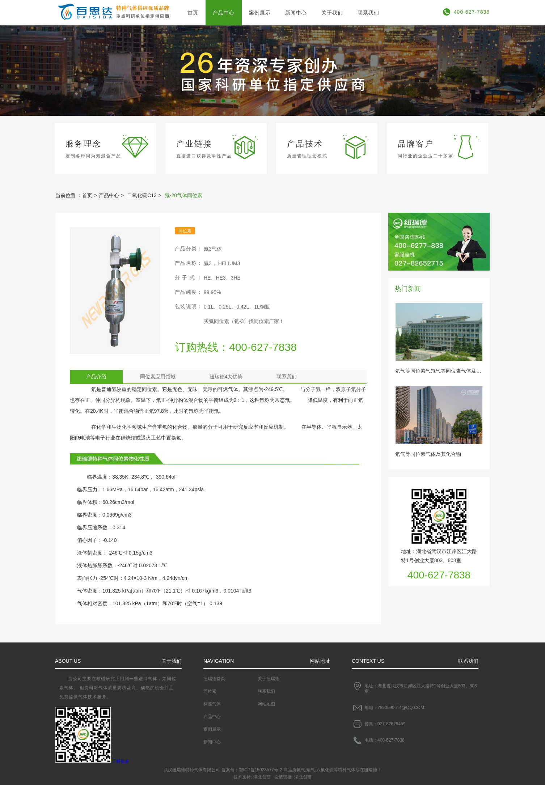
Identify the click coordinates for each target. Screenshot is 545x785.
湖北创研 (262, 777)
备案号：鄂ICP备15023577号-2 (251, 769)
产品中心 (224, 13)
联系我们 (368, 13)
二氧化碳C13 (142, 195)
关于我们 (332, 13)
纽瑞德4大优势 (226, 376)
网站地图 (266, 703)
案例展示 (260, 13)
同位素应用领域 (158, 376)
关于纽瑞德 (268, 678)
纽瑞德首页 (214, 678)
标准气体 (212, 703)
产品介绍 (96, 376)
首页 (192, 13)
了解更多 (120, 761)
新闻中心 (296, 13)
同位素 (209, 691)
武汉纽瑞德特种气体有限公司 (192, 769)
